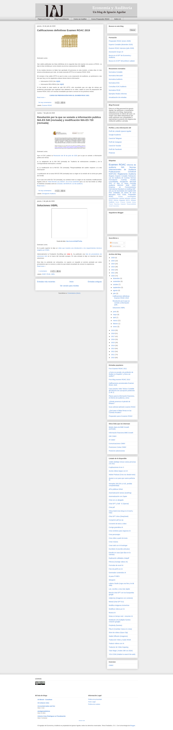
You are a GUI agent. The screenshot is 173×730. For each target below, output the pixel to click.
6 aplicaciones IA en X (116, 467)
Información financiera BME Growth (121, 433)
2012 (113, 351)
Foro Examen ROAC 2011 (118, 368)
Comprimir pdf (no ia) (116, 520)
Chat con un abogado (116, 500)
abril (114, 317)
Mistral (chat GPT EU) (116, 602)
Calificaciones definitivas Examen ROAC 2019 (63, 30)
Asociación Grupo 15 (116, 52)
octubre (116, 284)
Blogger (132, 725)
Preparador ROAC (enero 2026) (120, 41)
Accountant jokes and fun (46, 706)
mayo (115, 314)
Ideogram (112, 580)
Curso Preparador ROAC (100, 19)
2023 (113, 267)
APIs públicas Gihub (116, 489)
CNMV (111, 665)
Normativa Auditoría (115, 79)
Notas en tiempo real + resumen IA (121, 616)
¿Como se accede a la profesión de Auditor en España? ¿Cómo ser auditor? (121, 374)
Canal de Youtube (115, 146)
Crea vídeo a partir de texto (118, 538)
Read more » (41, 97)
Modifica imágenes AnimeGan (119, 605)
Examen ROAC (47, 105)
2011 (113, 354)
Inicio (71, 282)
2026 (113, 258)
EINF (127, 185)
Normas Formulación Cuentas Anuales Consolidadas (122, 179)
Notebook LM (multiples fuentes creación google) (120, 621)
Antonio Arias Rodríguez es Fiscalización (52, 716)
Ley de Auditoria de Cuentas (119, 178)
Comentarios (115, 246)
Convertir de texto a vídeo (117, 524)
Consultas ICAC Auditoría (117, 86)
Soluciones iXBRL (47, 205)
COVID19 (132, 172)
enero (115, 326)
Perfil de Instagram (115, 142)
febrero (115, 323)
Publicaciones (114, 172)
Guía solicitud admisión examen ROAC (122, 407)
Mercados (112, 194)
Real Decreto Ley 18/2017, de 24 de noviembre (64, 181)
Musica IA (112, 613)
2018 (113, 333)
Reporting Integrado (120, 204)
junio (115, 311)
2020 (113, 276)
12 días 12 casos (121, 183)
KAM (134, 191)
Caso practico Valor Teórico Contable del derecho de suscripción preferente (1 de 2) (122, 390)
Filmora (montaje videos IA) (118, 562)
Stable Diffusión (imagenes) (118, 636)
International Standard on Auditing (120, 189)
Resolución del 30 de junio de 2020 (65, 155)
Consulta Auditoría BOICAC (122, 184)
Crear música (113, 542)
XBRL (53, 274)
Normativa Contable (115, 72)
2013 (113, 348)
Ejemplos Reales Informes (118, 94)
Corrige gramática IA (116, 527)
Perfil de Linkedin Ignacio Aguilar (120, 131)
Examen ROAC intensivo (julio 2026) (121, 48)
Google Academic (115, 135)
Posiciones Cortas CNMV (117, 447)
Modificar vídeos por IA (117, 609)
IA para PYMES (114, 576)
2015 (113, 342)
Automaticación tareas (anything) (120, 493)
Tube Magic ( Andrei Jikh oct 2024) (121, 651)
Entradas (114, 243)
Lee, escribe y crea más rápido (119, 589)
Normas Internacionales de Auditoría (122, 168)
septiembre (117, 287)
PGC (110, 183)
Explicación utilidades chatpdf (119, 558)
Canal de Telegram (115, 138)
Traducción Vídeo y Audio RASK (120, 640)
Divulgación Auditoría (49, 193)
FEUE (48, 274)
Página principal (44, 19)
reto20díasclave (114, 198)
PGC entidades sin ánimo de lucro (122, 193)
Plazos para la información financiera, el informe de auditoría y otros (121, 397)
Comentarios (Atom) (74, 293)
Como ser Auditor (80, 19)
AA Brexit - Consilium (45, 699)
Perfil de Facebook (115, 149)
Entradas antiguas (95, 282)
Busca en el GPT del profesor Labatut (122, 61)
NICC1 (128, 200)
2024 (113, 264)
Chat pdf (112, 507)
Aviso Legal (92, 702)
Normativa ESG (114, 83)
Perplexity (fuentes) (115, 625)
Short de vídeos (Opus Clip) (118, 632)
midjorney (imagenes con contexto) (121, 598)
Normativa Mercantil (115, 75)
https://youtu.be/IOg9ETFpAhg (74, 241)
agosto (115, 290)
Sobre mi (117, 19)
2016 (113, 339)
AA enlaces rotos (43, 703)
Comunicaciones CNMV (117, 443)
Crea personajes (114, 534)
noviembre (117, 281)
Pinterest (112, 153)
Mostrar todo (82, 720)
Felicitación (132, 176)
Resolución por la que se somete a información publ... (121, 303)
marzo (115, 320)
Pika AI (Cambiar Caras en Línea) (120, 629)
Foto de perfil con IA (116, 569)
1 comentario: (43, 271)
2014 (113, 345)
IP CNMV (112, 440)
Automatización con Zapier (118, 496)
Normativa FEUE (114, 90)
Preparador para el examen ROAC (121, 416)
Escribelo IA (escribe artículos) (119, 549)
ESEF (44, 274)
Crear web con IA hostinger (118, 545)
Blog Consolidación (61, 19)
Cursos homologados (127, 196)
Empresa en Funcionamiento (122, 187)
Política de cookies (94, 704)
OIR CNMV (113, 436)
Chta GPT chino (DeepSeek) (118, 516)
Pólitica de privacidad (95, 699)
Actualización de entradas (117, 97)
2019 (113, 330)
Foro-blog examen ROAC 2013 (119, 379)
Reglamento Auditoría (127, 174)
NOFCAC (113, 174)
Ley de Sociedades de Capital (121, 191)
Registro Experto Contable (118, 176)
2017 (113, 336)
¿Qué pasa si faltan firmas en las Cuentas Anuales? (120, 411)
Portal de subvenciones (117, 451)
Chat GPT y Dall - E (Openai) (119, 504)
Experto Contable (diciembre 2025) (121, 44)
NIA (122, 167)
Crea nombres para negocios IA (120, 531)
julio (114, 293)
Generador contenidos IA (117, 573)
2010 (113, 357)
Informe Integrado (119, 200)
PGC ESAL (121, 194)
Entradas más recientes (46, 282)
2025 (113, 261)
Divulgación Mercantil (128, 181)
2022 (113, 270)
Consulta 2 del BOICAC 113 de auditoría (69, 183)
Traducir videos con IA (116, 643)
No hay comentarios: (45, 102)
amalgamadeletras (44, 711)
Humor (117, 202)
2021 (113, 273)
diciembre (116, 278)
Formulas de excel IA (116, 565)
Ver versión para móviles (69, 286)
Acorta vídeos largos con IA (118, 471)
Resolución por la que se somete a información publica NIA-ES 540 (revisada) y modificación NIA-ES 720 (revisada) (69, 120)
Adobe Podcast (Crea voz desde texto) (122, 474)
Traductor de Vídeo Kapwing (118, 647)
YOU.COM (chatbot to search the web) (122, 654)
